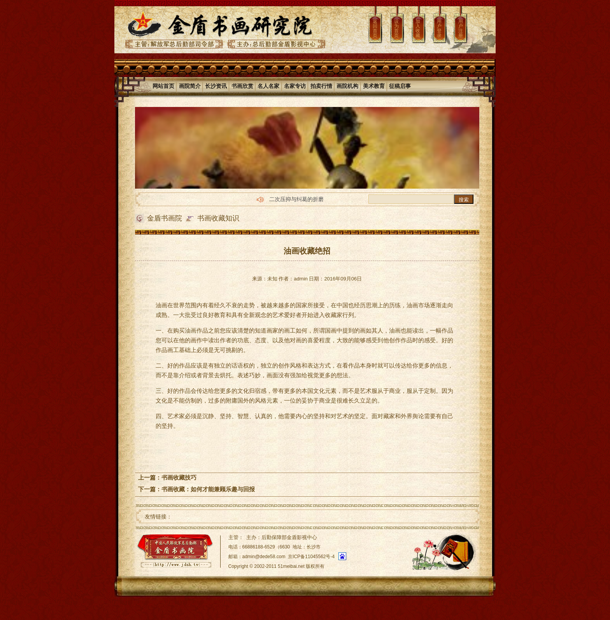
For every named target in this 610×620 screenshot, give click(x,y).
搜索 (464, 200)
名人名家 (268, 86)
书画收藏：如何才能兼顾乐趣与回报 (208, 489)
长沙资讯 (216, 86)
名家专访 (295, 86)
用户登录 (439, 28)
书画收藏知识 (218, 218)
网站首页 (163, 86)
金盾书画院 (164, 218)
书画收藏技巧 (178, 477)
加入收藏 (417, 28)
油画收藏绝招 (307, 251)
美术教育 (374, 86)
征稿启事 (400, 86)
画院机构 (347, 86)
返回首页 (375, 28)
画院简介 (190, 86)
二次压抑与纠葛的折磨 (296, 199)
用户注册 (460, 28)
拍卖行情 (321, 86)
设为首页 (396, 28)
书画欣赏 (242, 86)
